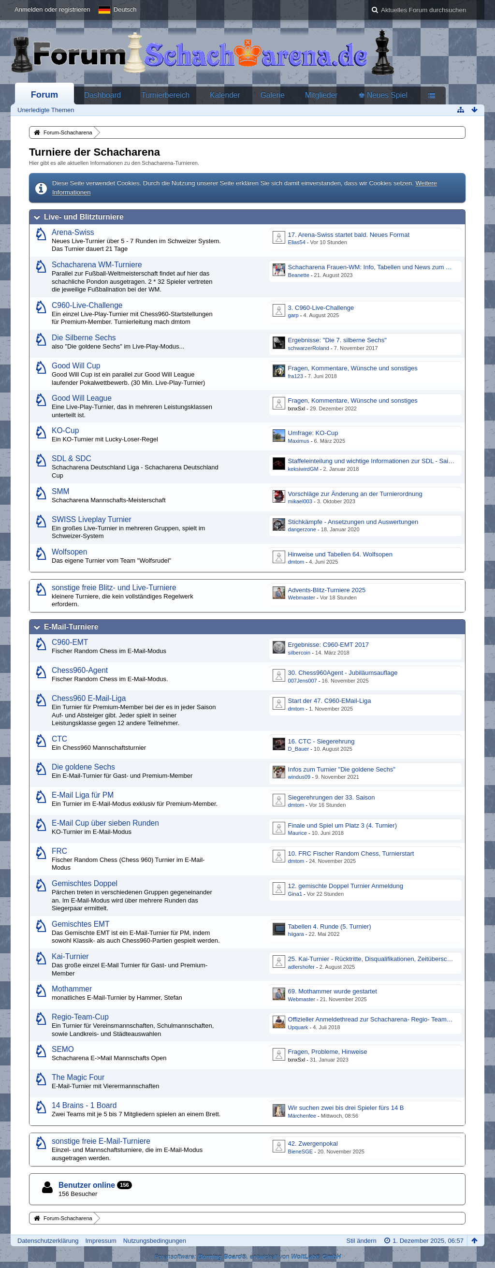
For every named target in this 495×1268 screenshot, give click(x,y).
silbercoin (299, 653)
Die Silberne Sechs (84, 338)
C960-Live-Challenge (87, 305)
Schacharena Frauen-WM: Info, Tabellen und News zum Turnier (377, 267)
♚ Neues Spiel (383, 95)
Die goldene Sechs (83, 767)
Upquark (298, 1027)
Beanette (298, 275)
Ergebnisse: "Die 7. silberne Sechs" (337, 340)
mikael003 (300, 501)
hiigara (296, 934)
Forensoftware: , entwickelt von (247, 1256)
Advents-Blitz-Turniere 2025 (327, 590)
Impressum (100, 1240)
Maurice (297, 833)
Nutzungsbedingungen (154, 1240)
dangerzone (302, 529)
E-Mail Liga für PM (83, 795)
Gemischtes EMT (81, 924)
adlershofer (301, 967)
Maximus (298, 441)
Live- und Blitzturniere (84, 217)
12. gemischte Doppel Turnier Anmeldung (345, 885)
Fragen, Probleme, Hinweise (327, 1051)
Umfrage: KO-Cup (313, 433)
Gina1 (295, 894)
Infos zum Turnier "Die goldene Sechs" (341, 769)
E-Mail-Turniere (71, 627)
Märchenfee (302, 1116)
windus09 (299, 777)
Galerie (273, 95)
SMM (60, 491)
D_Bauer (298, 749)
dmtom (296, 562)
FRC (59, 851)
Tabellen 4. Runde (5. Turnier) (329, 926)
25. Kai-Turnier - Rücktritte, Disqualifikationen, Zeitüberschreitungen (382, 958)
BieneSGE (300, 1151)
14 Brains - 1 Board (84, 1105)
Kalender (225, 95)
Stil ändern (362, 1240)
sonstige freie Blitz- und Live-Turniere (114, 587)
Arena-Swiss (73, 232)
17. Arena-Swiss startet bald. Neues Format (348, 234)
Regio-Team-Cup (80, 1017)
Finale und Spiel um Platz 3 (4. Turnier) (342, 825)
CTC (59, 739)
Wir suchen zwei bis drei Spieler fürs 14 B (346, 1107)
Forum (44, 95)
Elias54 (297, 242)
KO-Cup (65, 430)
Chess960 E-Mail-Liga (89, 698)
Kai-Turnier (70, 956)
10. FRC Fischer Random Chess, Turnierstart (351, 853)
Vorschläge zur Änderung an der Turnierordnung (355, 493)
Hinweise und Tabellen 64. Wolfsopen (340, 554)
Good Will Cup (76, 366)
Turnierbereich (165, 95)
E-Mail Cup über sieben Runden (105, 823)
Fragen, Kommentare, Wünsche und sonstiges (353, 368)
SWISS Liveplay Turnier (91, 519)
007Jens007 (302, 681)
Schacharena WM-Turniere (97, 265)
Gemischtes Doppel (84, 883)
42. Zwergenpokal (313, 1143)
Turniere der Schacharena (94, 152)
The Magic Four (78, 1077)
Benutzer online (86, 1185)
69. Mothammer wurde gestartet (332, 991)
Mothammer (72, 989)
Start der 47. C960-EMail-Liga (329, 700)
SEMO (63, 1049)
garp (293, 315)
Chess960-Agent (80, 670)
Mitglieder (321, 95)
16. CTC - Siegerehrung (321, 741)
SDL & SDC (71, 458)
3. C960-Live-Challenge (321, 307)
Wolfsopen (69, 552)
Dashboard (102, 95)
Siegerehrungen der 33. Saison (331, 797)
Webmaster (301, 597)
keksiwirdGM (303, 469)
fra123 (295, 376)
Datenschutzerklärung (47, 1240)
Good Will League (82, 398)
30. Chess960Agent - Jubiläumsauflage (343, 672)
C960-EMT (70, 642)
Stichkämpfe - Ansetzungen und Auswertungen (353, 521)
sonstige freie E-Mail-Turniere (101, 1141)
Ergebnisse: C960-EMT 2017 (328, 644)
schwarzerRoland (308, 348)
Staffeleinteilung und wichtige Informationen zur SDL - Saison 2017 (381, 461)
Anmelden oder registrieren (52, 9)
